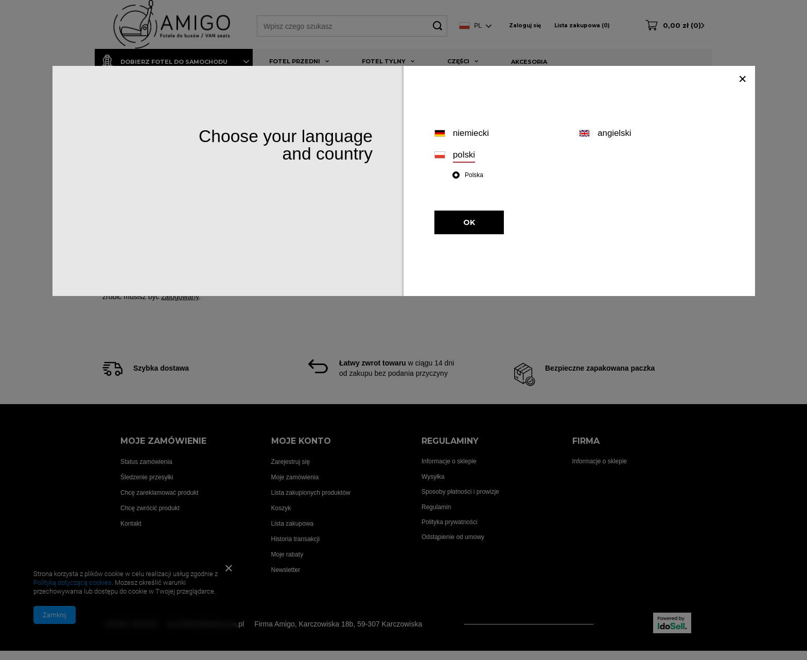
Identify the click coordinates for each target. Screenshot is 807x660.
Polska (474, 175)
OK (469, 222)
